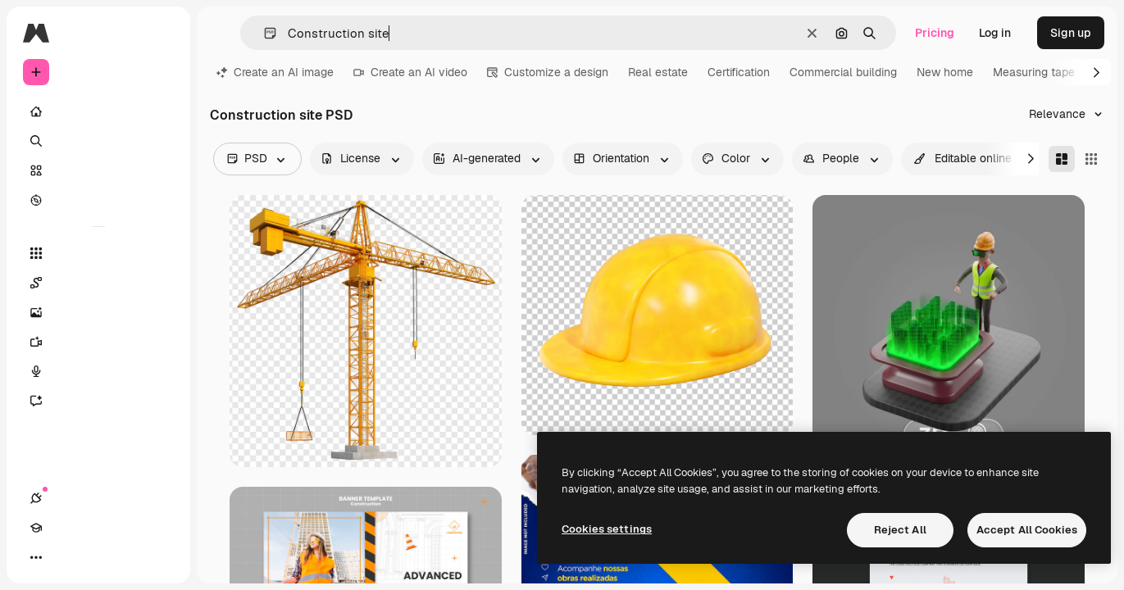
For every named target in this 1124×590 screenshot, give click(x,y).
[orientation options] (622, 159)
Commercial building (843, 72)
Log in (995, 32)
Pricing (934, 32)
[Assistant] (98, 401)
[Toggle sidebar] (161, 33)
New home (945, 72)
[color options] (737, 159)
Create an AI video (410, 72)
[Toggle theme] (95, 557)
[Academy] (65, 557)
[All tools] (98, 253)
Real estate (658, 72)
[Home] (98, 111)
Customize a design (547, 72)
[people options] (842, 159)
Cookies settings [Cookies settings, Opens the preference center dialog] (607, 529)
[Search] (98, 141)
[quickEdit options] (963, 159)
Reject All (900, 530)
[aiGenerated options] (488, 159)
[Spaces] (98, 283)
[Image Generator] (98, 312)
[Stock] (98, 170)
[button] (263, 33)
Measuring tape (1034, 72)
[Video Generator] (98, 342)
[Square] (1091, 159)
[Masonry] (1062, 159)
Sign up (1070, 32)
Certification (739, 72)
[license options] (362, 159)
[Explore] (98, 200)
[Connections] (36, 557)
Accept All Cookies (1026, 530)
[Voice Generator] (98, 371)
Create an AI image (275, 72)
